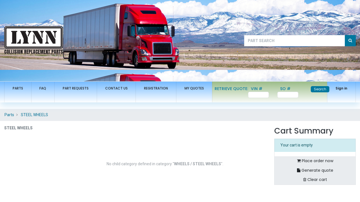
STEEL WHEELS (34, 115)
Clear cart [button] (315, 179)
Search (320, 89)
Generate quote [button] (315, 170)
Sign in (341, 88)
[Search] (350, 40)
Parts (9, 115)
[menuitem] (17, 88)
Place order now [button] (315, 161)
